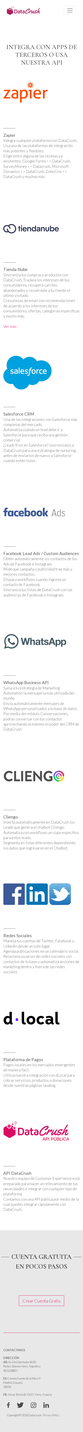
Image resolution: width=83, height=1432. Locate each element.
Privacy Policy (51, 1415)
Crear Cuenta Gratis (41, 1300)
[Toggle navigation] (70, 10)
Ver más (10, 326)
